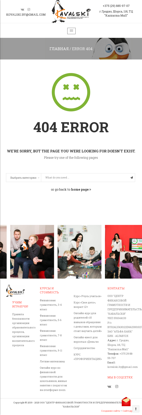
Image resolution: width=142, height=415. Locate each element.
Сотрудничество (84, 348)
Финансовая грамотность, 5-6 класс (50, 320)
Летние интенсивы (52, 361)
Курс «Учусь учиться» (87, 296)
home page (81, 189)
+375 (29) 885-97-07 (116, 6)
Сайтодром (129, 410)
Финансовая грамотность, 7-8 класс (51, 335)
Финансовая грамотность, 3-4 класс (51, 305)
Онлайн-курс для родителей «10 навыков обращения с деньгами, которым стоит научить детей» (88, 322)
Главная (59, 48)
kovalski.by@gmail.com (26, 14)
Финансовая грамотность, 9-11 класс (51, 350)
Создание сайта (110, 410)
